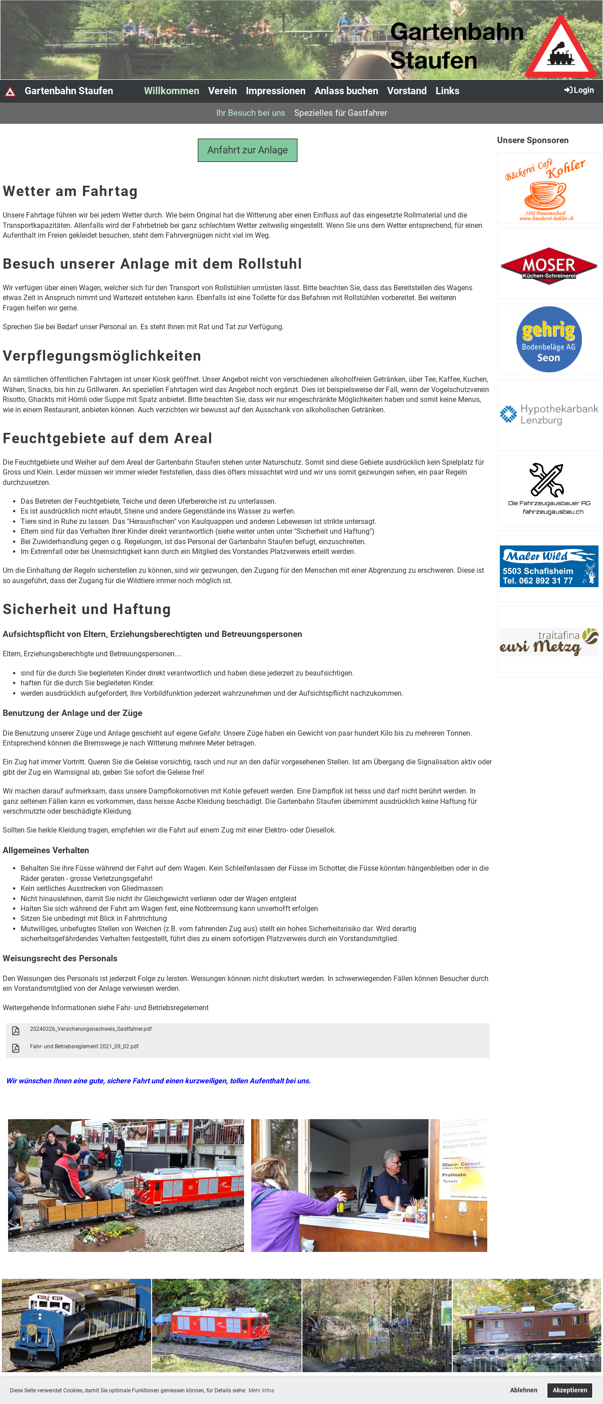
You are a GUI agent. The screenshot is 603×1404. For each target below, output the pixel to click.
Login (578, 89)
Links (447, 90)
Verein (222, 90)
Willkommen (171, 90)
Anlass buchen (346, 90)
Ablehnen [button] (523, 1390)
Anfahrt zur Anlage (247, 150)
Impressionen (276, 90)
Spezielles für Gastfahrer (340, 113)
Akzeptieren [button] (570, 1390)
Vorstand (407, 90)
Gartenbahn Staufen (69, 90)
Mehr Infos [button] (261, 1390)
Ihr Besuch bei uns (250, 113)
